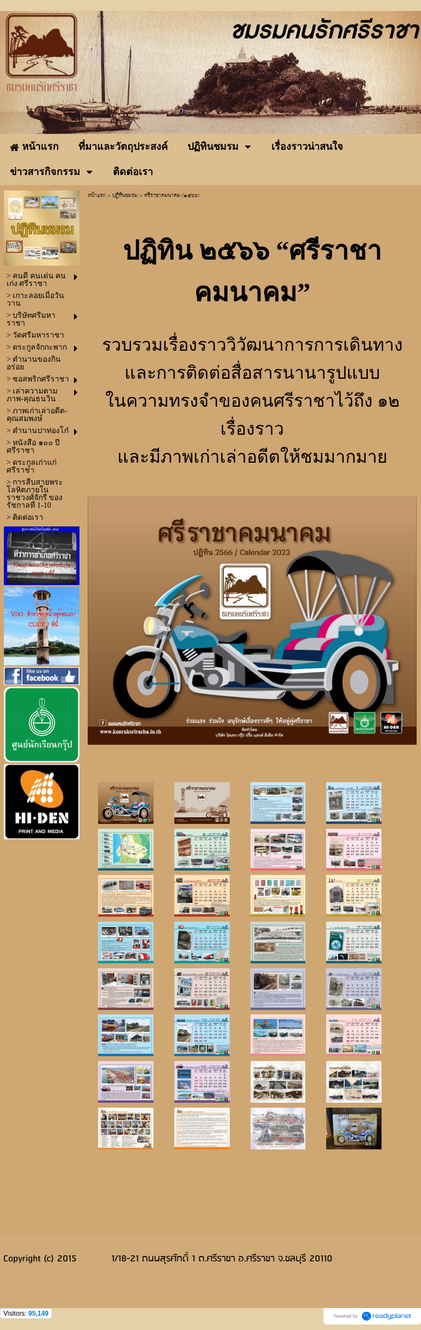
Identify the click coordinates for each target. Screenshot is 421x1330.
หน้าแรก (97, 195)
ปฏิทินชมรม (125, 195)
